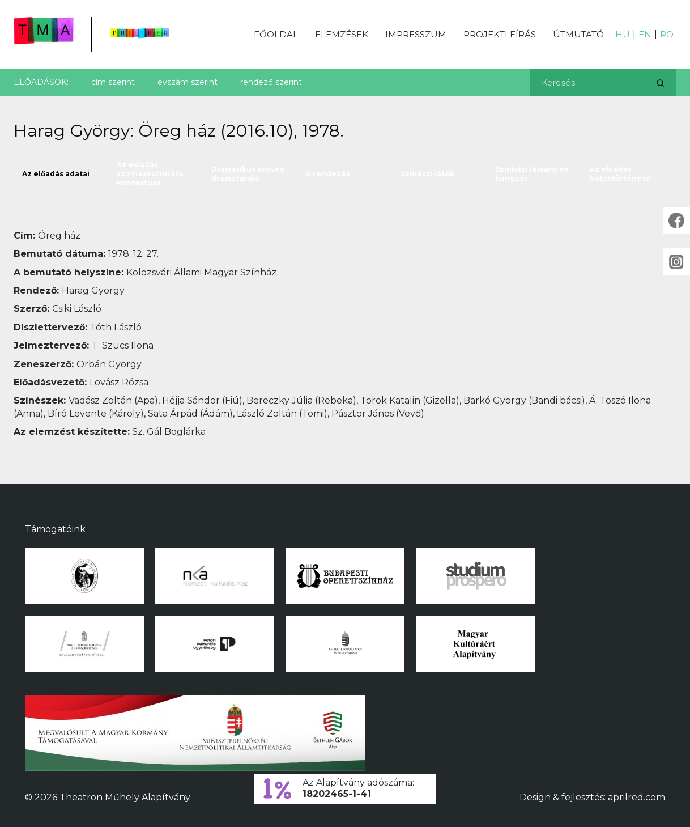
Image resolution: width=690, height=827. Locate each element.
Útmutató (578, 34)
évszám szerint (187, 82)
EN (644, 34)
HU (622, 34)
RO (667, 34)
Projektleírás (499, 34)
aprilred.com (636, 797)
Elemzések (341, 34)
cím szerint (113, 82)
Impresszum (415, 34)
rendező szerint (271, 82)
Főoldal (276, 34)
